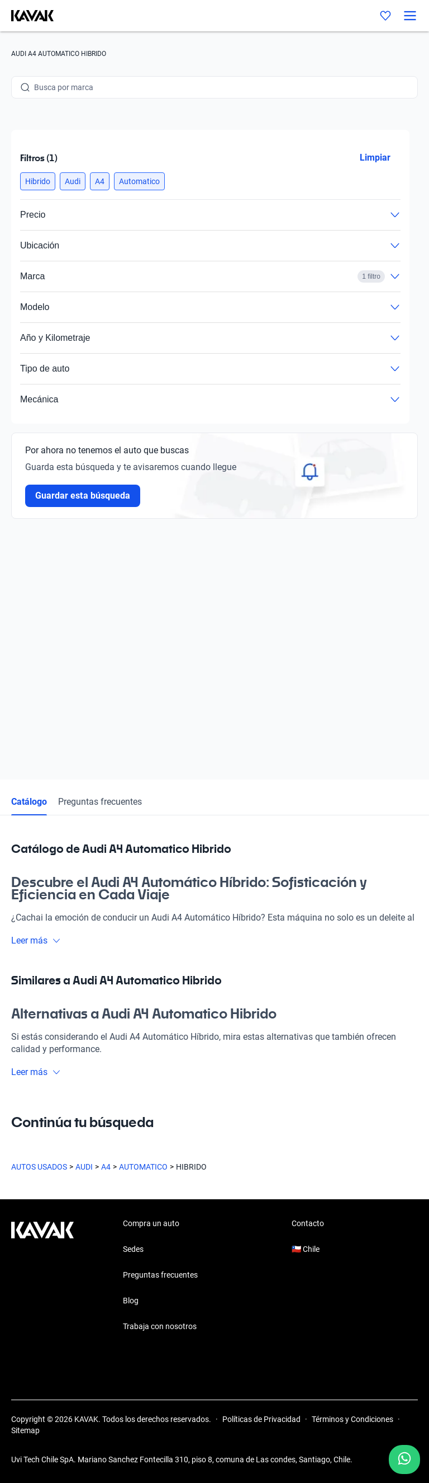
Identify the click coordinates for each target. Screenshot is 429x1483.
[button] (37, 181)
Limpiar (375, 157)
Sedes (133, 1249)
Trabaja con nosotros (160, 1326)
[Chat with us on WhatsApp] (404, 1459)
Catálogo (29, 801)
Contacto (308, 1223)
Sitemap (25, 1430)
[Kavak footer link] (42, 1275)
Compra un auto (151, 1223)
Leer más (36, 940)
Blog (131, 1300)
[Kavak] (27, 15)
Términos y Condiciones (352, 1419)
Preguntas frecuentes (100, 801)
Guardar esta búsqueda (82, 495)
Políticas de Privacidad (261, 1419)
